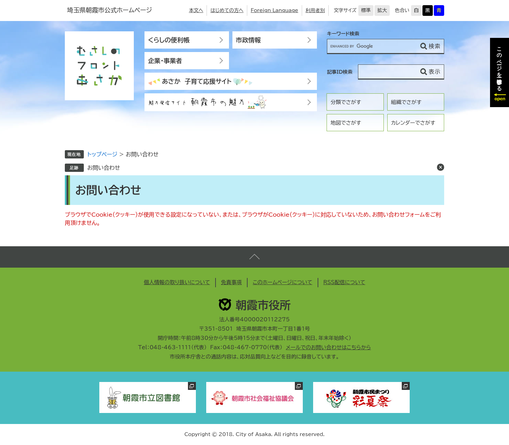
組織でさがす (406, 102)
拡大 (382, 10)
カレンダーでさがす (413, 122)
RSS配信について (344, 282)
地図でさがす (345, 122)
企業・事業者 (165, 61)
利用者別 (315, 10)
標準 (366, 10)
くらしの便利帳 (168, 40)
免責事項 (231, 282)
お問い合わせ (103, 167)
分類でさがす (345, 102)
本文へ (196, 10)
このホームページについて (282, 282)
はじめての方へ (226, 10)
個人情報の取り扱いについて (177, 282)
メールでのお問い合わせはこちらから (328, 347)
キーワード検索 (343, 33)
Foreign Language (274, 10)
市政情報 (248, 40)
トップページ (102, 154)
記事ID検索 (339, 72)
